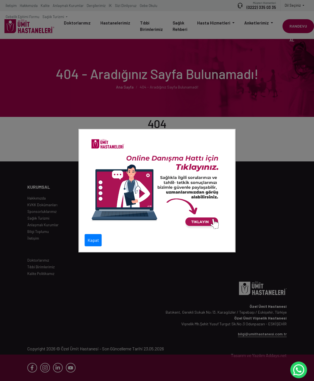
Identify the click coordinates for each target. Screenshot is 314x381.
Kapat (93, 240)
